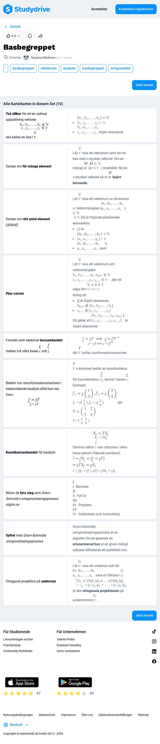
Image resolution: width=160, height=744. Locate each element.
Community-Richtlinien (17, 651)
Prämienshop (12, 645)
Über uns (87, 714)
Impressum (68, 714)
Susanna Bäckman (43, 57)
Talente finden (66, 639)
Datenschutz (47, 714)
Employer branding (69, 645)
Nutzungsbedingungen (18, 714)
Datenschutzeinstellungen (115, 714)
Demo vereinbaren (68, 651)
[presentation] (34, 126)
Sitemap (143, 714)
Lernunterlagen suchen (18, 639)
